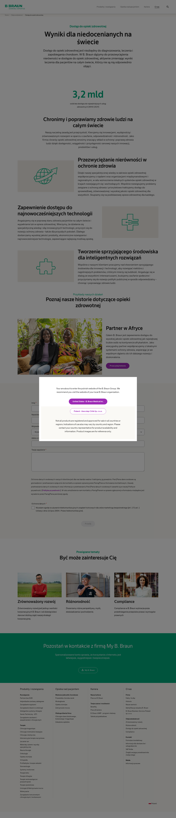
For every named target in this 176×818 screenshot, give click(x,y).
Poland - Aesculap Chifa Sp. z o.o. (88, 411)
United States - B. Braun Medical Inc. (88, 401)
